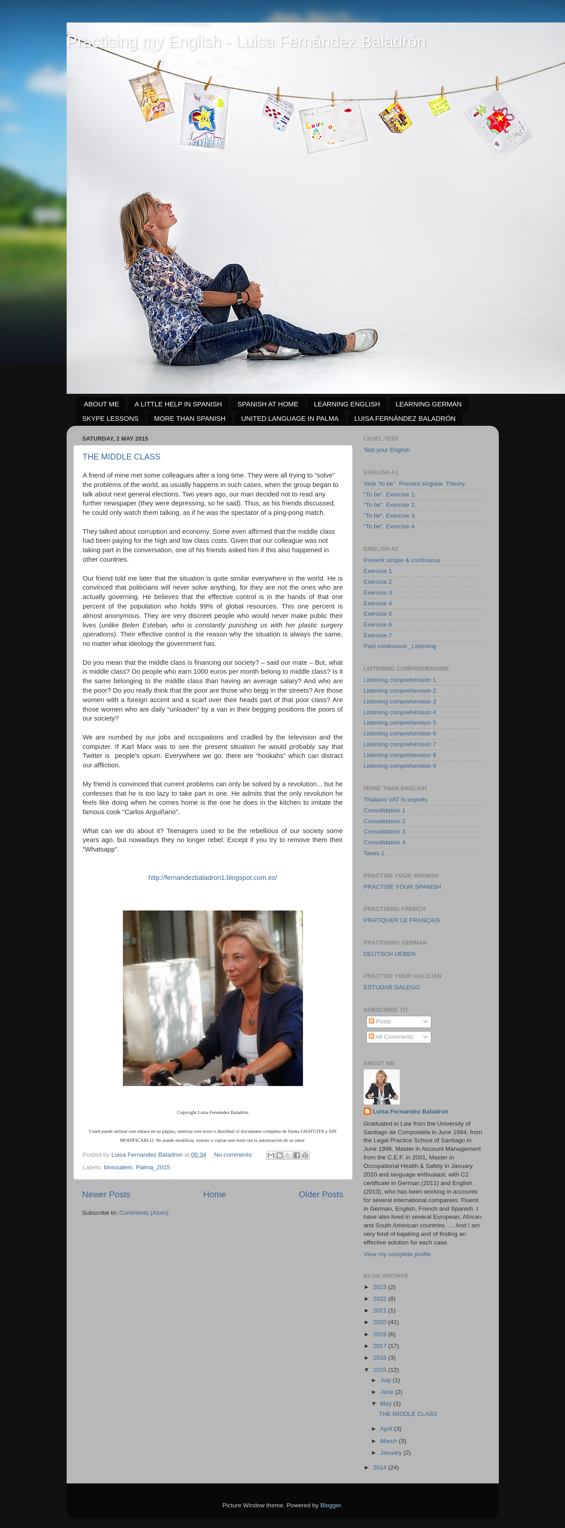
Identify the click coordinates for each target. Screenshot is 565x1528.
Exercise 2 (378, 581)
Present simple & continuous (402, 560)
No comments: (234, 1154)
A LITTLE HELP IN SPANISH (178, 404)
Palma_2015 (153, 1167)
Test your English (387, 449)
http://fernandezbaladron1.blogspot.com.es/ (213, 877)
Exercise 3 (378, 592)
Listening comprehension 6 (400, 733)
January (392, 1452)
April (387, 1428)
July (386, 1380)
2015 (380, 1369)
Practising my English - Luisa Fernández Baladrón (246, 41)
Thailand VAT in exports (396, 799)
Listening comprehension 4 (400, 712)
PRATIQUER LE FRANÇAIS (402, 920)
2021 (380, 1310)
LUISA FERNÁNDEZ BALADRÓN (405, 418)
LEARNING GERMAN (429, 404)
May (386, 1403)
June (387, 1391)
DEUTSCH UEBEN (390, 954)
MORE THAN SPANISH (190, 418)
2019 (380, 1334)
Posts (380, 1021)
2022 (380, 1298)
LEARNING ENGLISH (347, 404)
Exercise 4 (378, 603)
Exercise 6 (378, 624)
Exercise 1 (378, 571)
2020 (380, 1322)
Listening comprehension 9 (400, 765)
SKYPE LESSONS (110, 418)
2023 (380, 1287)
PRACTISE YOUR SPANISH (402, 886)
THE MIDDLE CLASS (122, 456)
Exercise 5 (378, 613)
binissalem (118, 1167)
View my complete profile (397, 1254)
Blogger (331, 1505)
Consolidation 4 (385, 842)
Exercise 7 (378, 635)
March (389, 1441)
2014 (380, 1467)
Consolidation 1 (385, 810)
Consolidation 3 (385, 831)
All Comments (391, 1036)
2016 (380, 1357)
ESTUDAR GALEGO (392, 987)
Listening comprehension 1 (400, 679)
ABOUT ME (101, 404)
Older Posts (321, 1194)
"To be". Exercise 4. (390, 526)
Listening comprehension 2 (400, 690)
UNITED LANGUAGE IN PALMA (290, 418)
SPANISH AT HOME (268, 404)
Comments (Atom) (144, 1212)
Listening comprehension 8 (400, 755)
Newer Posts (106, 1194)
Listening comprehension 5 (400, 722)
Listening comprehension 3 (400, 701)
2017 (380, 1346)
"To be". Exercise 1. (390, 494)
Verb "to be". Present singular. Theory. (415, 483)
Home (214, 1194)
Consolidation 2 (385, 821)
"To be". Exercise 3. (390, 515)
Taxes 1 (374, 853)
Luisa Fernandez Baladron (411, 1111)
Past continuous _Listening (400, 646)
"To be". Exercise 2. (390, 504)
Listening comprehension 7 (400, 744)
